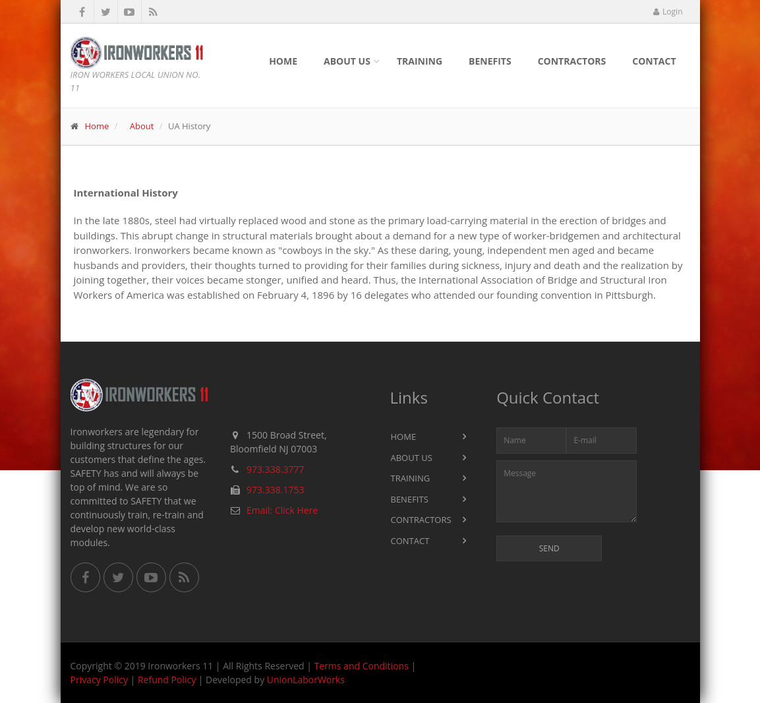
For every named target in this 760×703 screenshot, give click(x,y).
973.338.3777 (275, 469)
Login (667, 11)
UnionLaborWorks (306, 679)
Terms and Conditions (361, 665)
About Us (347, 61)
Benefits (490, 61)
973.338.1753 (275, 489)
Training (419, 61)
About (142, 126)
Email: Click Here (282, 510)
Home (283, 61)
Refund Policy (167, 679)
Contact (654, 61)
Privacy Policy (99, 679)
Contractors (572, 61)
